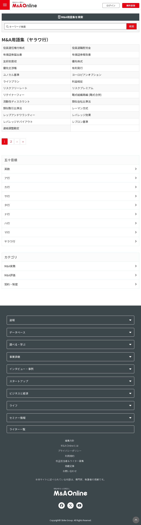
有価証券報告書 (81, 54)
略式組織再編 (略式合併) (87, 95)
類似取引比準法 (12, 108)
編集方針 (69, 440)
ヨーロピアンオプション (86, 75)
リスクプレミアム (82, 88)
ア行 (7, 178)
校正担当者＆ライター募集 (70, 461)
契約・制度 (11, 284)
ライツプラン (11, 81)
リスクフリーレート (15, 88)
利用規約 (69, 456)
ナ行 (7, 214)
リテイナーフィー (14, 95)
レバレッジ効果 (81, 115)
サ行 (7, 196)
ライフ (13, 405)
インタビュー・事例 (21, 369)
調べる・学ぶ (17, 344)
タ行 (7, 205)
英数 (7, 169)
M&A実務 (9, 266)
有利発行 (77, 68)
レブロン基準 (80, 122)
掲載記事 (69, 466)
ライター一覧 (17, 429)
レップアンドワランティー (19, 115)
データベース (17, 332)
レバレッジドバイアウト (18, 122)
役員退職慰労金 (81, 48)
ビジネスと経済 (18, 393)
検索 (131, 26)
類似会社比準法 (81, 101)
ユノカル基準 (11, 75)
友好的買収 (10, 61)
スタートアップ (18, 381)
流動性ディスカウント (16, 101)
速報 (12, 320)
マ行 (7, 232)
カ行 (7, 187)
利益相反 (77, 81)
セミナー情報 (17, 418)
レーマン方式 (80, 108)
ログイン (111, 5)
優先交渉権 (10, 68)
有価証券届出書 (12, 54)
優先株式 (77, 61)
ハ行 (7, 223)
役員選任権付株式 (14, 48)
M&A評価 (9, 275)
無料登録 (130, 5)
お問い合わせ (70, 471)
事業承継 (14, 357)
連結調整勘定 (11, 128)
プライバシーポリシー (69, 450)
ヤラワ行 (9, 241)
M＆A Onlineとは (69, 445)
